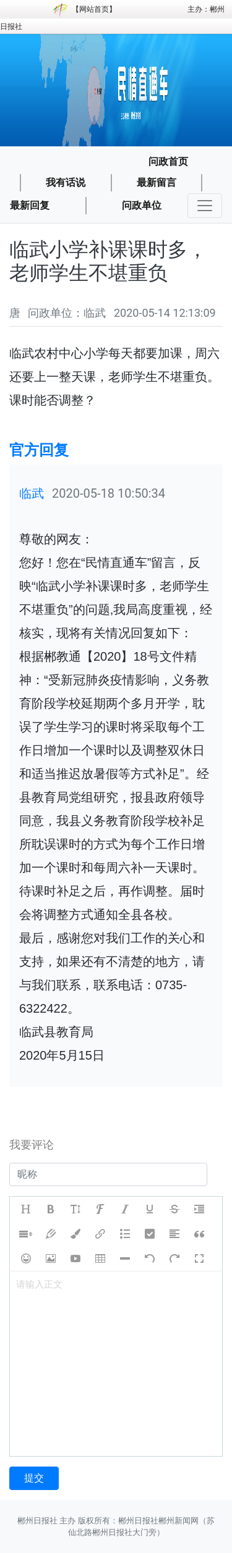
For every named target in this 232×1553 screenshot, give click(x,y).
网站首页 (94, 9)
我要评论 (31, 1144)
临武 (31, 493)
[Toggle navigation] (204, 205)
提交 (34, 1478)
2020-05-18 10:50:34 (108, 493)
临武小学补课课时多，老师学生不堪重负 (108, 261)
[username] (108, 1174)
